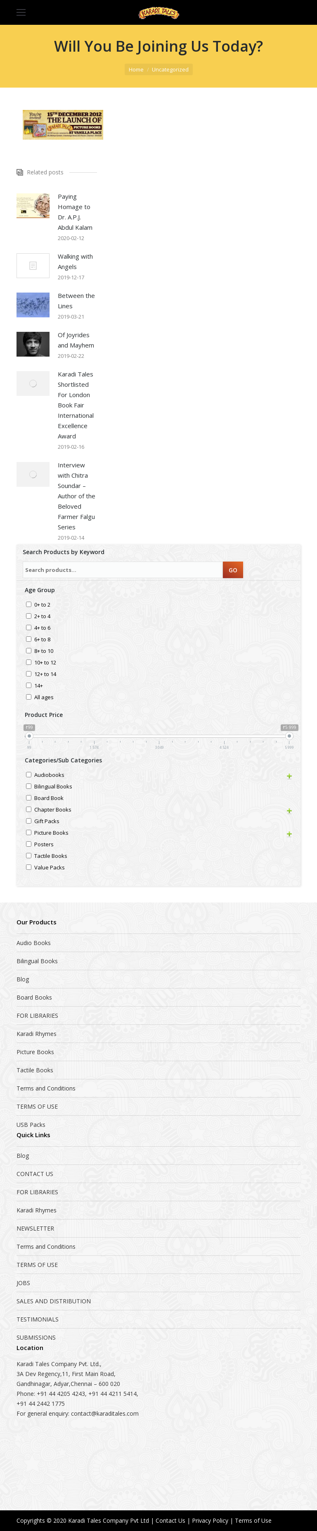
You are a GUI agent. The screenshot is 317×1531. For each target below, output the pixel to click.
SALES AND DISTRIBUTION (54, 1301)
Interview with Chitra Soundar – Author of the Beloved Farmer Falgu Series (76, 496)
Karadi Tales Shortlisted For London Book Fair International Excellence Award (76, 405)
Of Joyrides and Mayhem (76, 340)
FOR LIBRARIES (37, 1015)
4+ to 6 (42, 628)
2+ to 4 (42, 617)
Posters (44, 845)
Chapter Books (52, 810)
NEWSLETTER (35, 1228)
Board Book (49, 798)
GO (233, 570)
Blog (23, 979)
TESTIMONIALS (38, 1319)
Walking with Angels (75, 261)
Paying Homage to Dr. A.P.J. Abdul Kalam (75, 211)
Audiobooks (49, 775)
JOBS (23, 1283)
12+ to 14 (45, 674)
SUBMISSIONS (36, 1337)
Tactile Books (50, 856)
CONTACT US (35, 1174)
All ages (44, 698)
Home (136, 69)
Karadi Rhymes (37, 1034)
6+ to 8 (42, 640)
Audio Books (34, 943)
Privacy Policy (210, 1520)
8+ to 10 (43, 651)
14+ (38, 686)
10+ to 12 (45, 663)
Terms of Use (253, 1520)
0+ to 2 (42, 605)
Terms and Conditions (46, 1088)
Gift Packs (46, 822)
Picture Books (51, 833)
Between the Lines (76, 300)
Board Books (34, 997)
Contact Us (170, 1520)
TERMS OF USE (37, 1106)
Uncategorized (170, 69)
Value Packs (49, 868)
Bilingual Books (53, 787)
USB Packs (31, 1125)
